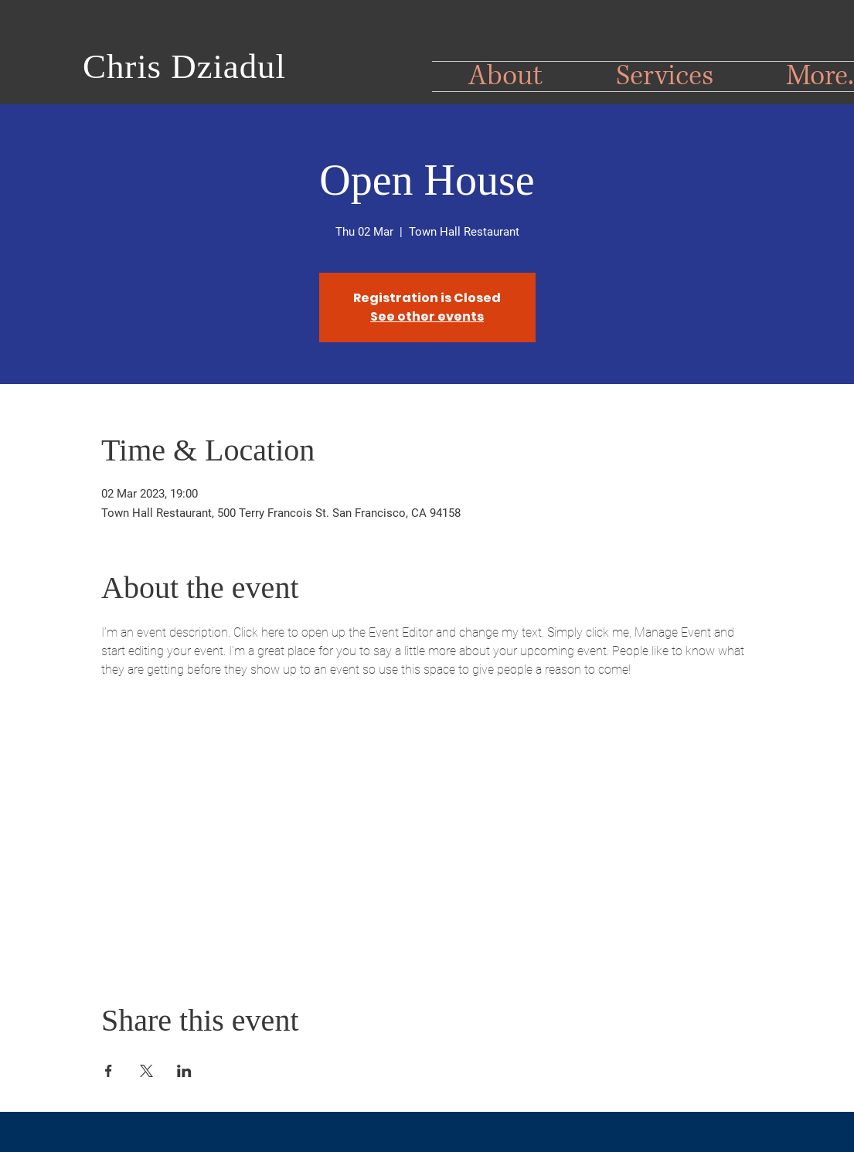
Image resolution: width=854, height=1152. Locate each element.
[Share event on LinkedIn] (184, 1071)
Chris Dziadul (184, 66)
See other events (427, 316)
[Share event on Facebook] (108, 1071)
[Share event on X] (146, 1071)
